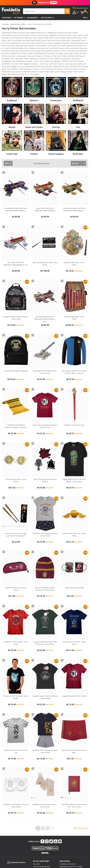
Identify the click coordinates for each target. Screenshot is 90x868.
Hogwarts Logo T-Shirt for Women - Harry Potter (45, 669)
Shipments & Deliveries (41, 841)
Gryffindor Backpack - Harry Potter (74, 290)
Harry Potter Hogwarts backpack (16, 343)
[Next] (53, 800)
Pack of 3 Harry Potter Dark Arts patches (45, 452)
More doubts (38, 846)
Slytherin (34, 72)
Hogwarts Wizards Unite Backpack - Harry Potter (15, 290)
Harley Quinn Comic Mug (74, 560)
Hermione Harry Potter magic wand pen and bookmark (16, 507)
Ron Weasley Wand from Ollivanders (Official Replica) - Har (45, 291)
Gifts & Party (46, 17)
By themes (18, 17)
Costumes (6, 17)
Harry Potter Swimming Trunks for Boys (74, 723)
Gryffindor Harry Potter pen (74, 397)
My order (36, 836)
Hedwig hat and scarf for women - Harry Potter (44, 777)
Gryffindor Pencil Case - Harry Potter (16, 561)
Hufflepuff (78, 72)
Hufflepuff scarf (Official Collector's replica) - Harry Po (16, 398)
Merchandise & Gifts (18, 24)
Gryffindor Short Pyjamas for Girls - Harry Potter (44, 507)
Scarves (56, 99)
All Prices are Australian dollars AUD (72, 849)
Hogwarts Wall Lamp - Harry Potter (74, 236)
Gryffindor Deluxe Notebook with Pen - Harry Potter (74, 777)
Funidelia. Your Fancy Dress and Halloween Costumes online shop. (11, 11)
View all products (81, 800)
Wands (12, 99)
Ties (78, 99)
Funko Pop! (12, 126)
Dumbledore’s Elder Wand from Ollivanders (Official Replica (15, 181)
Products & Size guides (41, 839)
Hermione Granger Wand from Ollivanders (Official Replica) (74, 181)
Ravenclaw (56, 72)
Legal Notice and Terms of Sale (70, 839)
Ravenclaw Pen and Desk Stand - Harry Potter (45, 344)
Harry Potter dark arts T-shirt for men (16, 723)
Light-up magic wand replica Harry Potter (45, 236)
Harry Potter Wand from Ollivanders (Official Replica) (45, 181)
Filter (7, 135)
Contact (36, 849)
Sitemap (62, 846)
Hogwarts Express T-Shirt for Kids (74, 668)
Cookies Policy (64, 844)
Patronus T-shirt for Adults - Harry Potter (15, 669)
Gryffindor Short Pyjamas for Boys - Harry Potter (45, 723)
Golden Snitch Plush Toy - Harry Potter (74, 507)
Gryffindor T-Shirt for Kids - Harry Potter (16, 615)
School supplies (56, 126)
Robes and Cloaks (34, 99)
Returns (36, 844)
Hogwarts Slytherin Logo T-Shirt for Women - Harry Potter (45, 615)
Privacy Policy (64, 841)
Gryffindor (12, 72)
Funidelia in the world (67, 836)
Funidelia (5, 24)
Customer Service (16, 834)
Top (84, 17)
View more (8, 46)
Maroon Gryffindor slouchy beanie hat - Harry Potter (45, 561)
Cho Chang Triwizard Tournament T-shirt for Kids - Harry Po (74, 344)
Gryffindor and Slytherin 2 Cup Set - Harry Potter (16, 777)
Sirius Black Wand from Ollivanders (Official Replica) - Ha (15, 236)
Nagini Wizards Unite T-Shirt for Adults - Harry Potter (74, 452)
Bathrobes (78, 126)
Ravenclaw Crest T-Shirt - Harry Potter (74, 615)
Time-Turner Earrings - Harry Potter (15, 452)
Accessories (32, 17)
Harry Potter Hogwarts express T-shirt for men (45, 398)
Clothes (34, 126)
